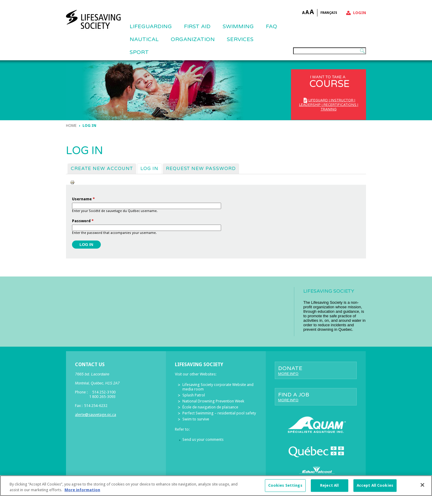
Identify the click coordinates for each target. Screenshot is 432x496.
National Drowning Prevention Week (213, 401)
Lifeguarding (151, 26)
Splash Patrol (193, 395)
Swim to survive (195, 419)
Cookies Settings (285, 489)
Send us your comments (203, 439)
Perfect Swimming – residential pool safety (219, 413)
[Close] (422, 488)
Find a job (315, 396)
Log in (150, 168)
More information (82, 493)
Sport (139, 52)
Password (83, 221)
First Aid (197, 26)
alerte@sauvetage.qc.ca (95, 414)
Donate (315, 370)
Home (71, 125)
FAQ (271, 26)
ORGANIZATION (193, 39)
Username (83, 199)
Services (240, 39)
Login (359, 12)
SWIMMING (238, 26)
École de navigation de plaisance (210, 407)
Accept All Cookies (375, 489)
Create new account (102, 168)
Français (328, 13)
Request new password (201, 168)
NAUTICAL (144, 39)
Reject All (329, 489)
